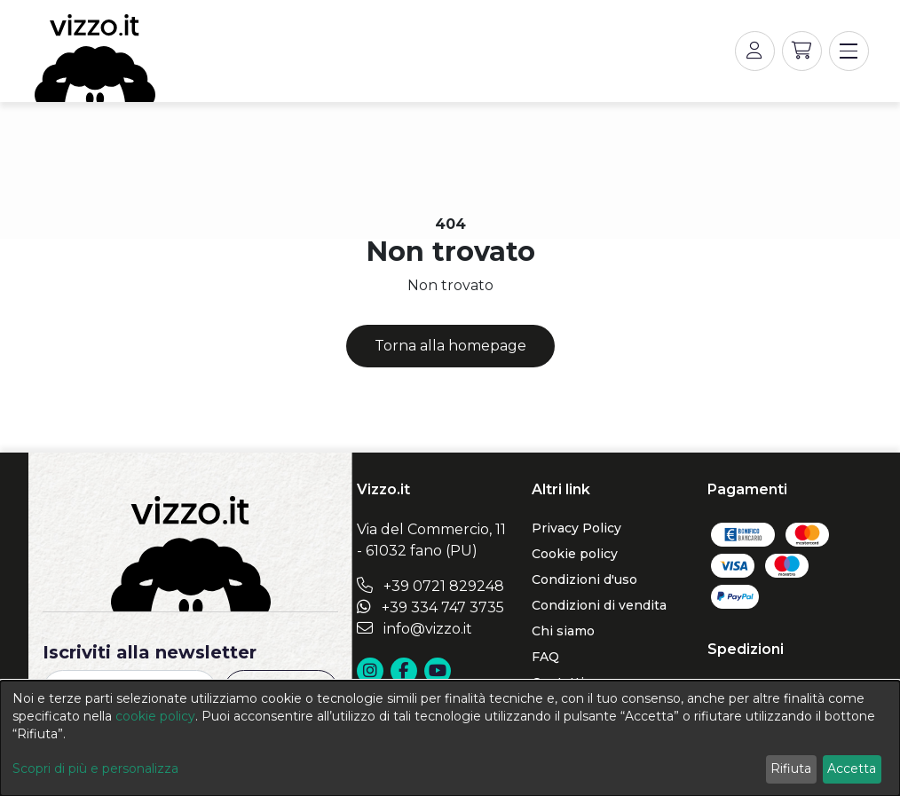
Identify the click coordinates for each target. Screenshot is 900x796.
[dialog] (450, 738)
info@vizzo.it (414, 628)
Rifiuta (790, 768)
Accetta (851, 768)
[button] (802, 51)
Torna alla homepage (450, 345)
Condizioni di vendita (599, 605)
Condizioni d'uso (584, 579)
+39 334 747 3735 (430, 607)
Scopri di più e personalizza (95, 768)
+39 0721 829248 (430, 586)
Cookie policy (575, 554)
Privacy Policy (576, 528)
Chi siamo (563, 631)
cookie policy (155, 716)
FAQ (545, 657)
